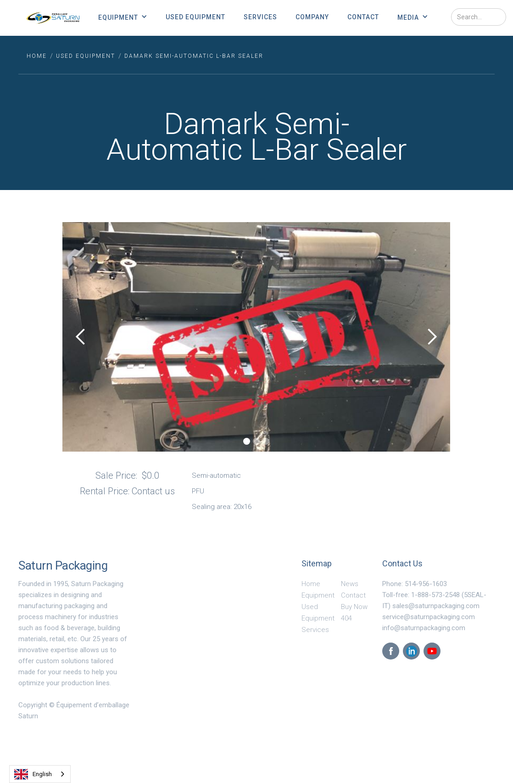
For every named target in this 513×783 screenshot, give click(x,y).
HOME (37, 56)
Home (310, 584)
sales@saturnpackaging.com (436, 606)
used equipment (85, 56)
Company (312, 17)
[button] (122, 17)
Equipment (318, 595)
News (349, 584)
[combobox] (40, 774)
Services (260, 17)
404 (346, 618)
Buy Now (354, 607)
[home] (53, 17)
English (33, 774)
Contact (363, 17)
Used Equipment (195, 17)
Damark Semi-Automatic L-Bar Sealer (193, 56)
